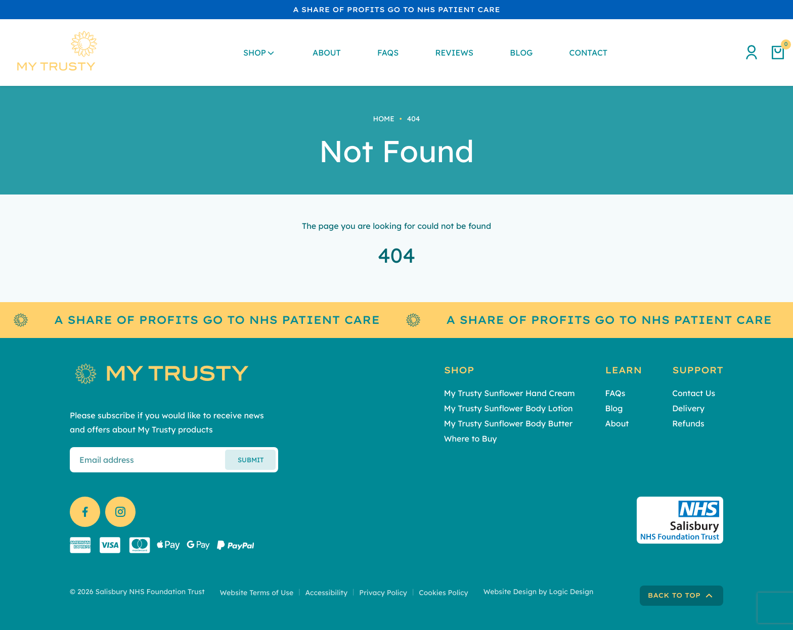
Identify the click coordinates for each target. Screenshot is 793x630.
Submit (250, 460)
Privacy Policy (383, 592)
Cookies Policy (443, 592)
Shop (254, 52)
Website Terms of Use (257, 592)
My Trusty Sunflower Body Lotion (508, 408)
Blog (521, 52)
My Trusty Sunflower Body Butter (508, 423)
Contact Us (693, 393)
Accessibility (326, 592)
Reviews (454, 52)
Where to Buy (470, 438)
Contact (588, 52)
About (327, 52)
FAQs (388, 52)
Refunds (688, 423)
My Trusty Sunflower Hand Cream (509, 393)
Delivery (688, 408)
